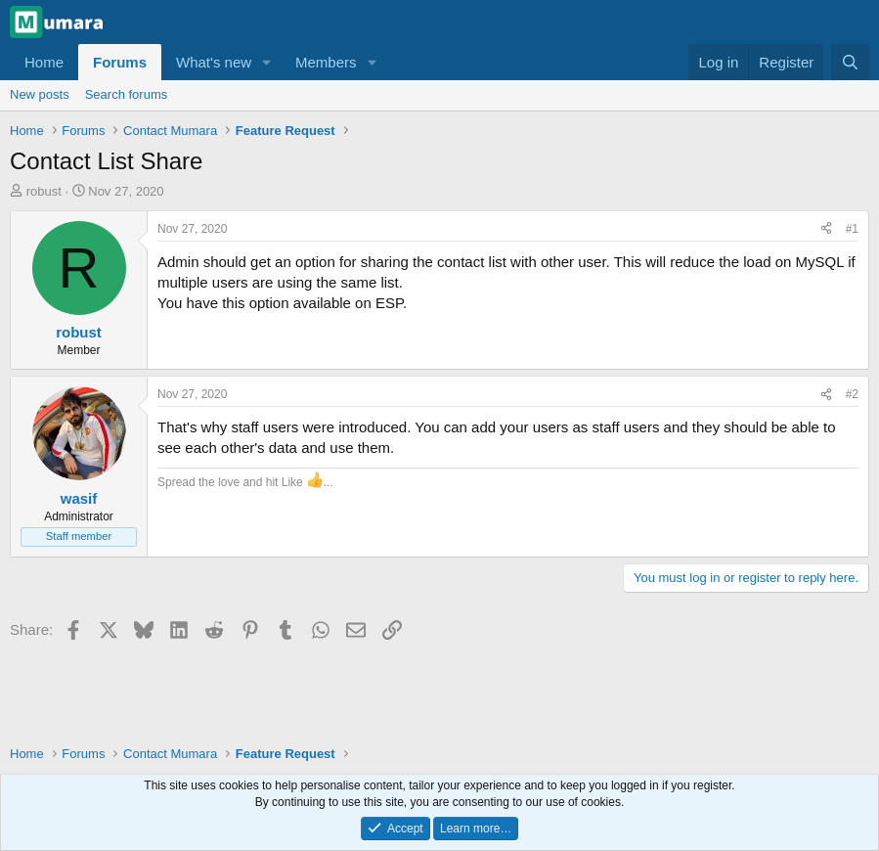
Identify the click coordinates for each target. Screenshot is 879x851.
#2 (852, 394)
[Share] (826, 229)
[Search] (850, 62)
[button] (267, 62)
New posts (39, 94)
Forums (120, 62)
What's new (213, 62)
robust (44, 191)
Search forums (126, 94)
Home (44, 62)
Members (326, 62)
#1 (852, 229)
